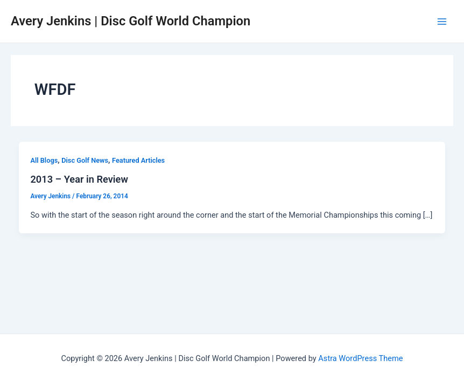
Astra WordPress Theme (360, 358)
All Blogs (44, 160)
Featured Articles (138, 160)
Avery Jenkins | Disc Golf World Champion (130, 21)
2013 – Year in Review (79, 179)
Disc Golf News (84, 160)
